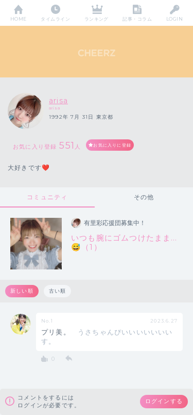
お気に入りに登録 (112, 145)
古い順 (57, 291)
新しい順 (21, 291)
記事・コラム (137, 19)
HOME (18, 19)
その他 (144, 197)
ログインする (164, 401)
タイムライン (55, 19)
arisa (58, 100)
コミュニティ (47, 197)
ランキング (96, 19)
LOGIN (174, 19)
